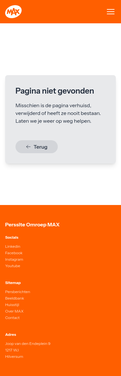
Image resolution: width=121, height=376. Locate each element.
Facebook (14, 252)
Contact (12, 317)
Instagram (14, 259)
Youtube (12, 265)
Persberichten (17, 291)
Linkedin (12, 246)
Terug (36, 146)
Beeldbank (14, 298)
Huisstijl (12, 304)
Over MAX (14, 311)
